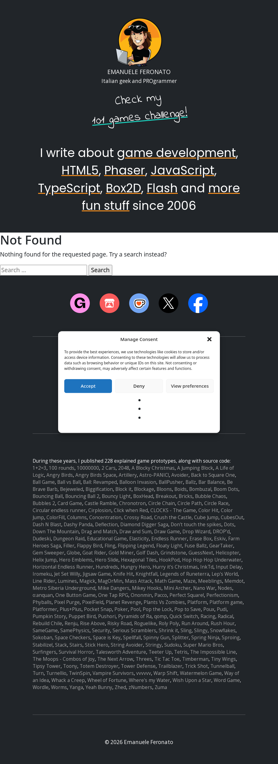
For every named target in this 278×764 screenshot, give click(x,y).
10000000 (88, 468)
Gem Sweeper (48, 553)
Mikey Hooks (146, 588)
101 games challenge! (139, 117)
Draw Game (167, 531)
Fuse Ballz (196, 546)
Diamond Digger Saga (144, 524)
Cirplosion (99, 510)
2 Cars (108, 468)
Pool (135, 609)
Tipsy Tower (47, 666)
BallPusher (171, 482)
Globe (73, 553)
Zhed (120, 687)
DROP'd (221, 531)
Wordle (41, 687)
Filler (68, 546)
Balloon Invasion (137, 482)
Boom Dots (226, 489)
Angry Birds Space (95, 475)
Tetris (181, 652)
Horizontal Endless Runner (63, 567)
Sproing (231, 637)
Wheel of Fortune (106, 680)
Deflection (106, 524)
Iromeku (42, 574)
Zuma (161, 687)
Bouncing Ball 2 (82, 496)
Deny (139, 386)
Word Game (227, 680)
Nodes (225, 588)
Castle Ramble (101, 503)
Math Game (168, 581)
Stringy (153, 645)
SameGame (45, 630)
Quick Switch (183, 616)
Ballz (190, 482)
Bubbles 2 (44, 503)
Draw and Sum (135, 531)
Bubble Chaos (210, 496)
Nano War (204, 588)
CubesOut (232, 517)
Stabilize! (43, 645)
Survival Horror (76, 652)
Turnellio (56, 673)
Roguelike (145, 623)
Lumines (67, 581)
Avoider (180, 475)
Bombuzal (200, 489)
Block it (123, 489)
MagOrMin (110, 581)
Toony (70, 666)
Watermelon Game (201, 673)
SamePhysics (74, 630)
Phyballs (42, 602)
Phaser (124, 170)
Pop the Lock (157, 609)
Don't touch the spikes (196, 524)
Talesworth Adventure (121, 652)
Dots (229, 524)
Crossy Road (138, 517)
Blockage (144, 489)
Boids (180, 489)
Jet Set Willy (67, 574)
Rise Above (92, 623)
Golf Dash (147, 553)
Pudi (222, 609)
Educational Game (107, 538)
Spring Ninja (205, 637)
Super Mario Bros (203, 645)
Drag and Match (99, 531)
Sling (186, 630)
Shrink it (168, 630)
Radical (225, 616)
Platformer (45, 609)
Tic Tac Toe (167, 659)
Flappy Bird (89, 546)
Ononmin (141, 595)
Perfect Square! (186, 595)
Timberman (195, 659)
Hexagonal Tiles (139, 560)
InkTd (206, 567)
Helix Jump (45, 560)
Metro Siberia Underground (64, 588)
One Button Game (75, 595)
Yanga (76, 687)
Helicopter (227, 553)
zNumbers (140, 687)
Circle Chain (161, 503)
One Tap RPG (113, 595)
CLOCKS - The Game (173, 510)
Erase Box (200, 538)
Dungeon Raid (69, 538)
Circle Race (216, 503)
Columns (77, 517)
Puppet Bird (82, 616)
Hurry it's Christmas (175, 567)
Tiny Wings (223, 659)
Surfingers (44, 652)
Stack (61, 645)
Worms (59, 687)
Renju (71, 623)
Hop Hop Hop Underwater (211, 560)
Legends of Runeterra (184, 574)
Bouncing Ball (48, 496)
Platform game (226, 602)
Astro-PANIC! (154, 475)
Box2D (123, 188)
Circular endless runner (59, 510)
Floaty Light (169, 546)
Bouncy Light (116, 496)
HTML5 (80, 170)
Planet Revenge (123, 602)
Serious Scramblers (134, 630)
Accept (88, 386)
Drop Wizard (196, 531)
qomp (160, 616)
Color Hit (208, 510)
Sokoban (42, 637)
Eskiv (220, 538)
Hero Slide (106, 560)
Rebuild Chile (47, 623)
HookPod (169, 560)
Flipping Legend (136, 546)
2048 (123, 468)
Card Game (70, 503)
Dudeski (42, 538)
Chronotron (132, 503)
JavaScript (182, 170)
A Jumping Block (195, 468)
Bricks (186, 496)
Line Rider (44, 581)
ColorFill (55, 517)
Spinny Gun (156, 637)
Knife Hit (123, 574)
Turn (38, 673)
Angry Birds (59, 475)
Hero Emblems (76, 560)
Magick (87, 581)
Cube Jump (206, 517)
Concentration (105, 517)
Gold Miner (121, 553)
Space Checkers (72, 637)
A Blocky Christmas (153, 468)
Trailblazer (170, 666)
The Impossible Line (213, 652)
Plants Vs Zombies (164, 602)
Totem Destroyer (99, 666)
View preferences (190, 386)
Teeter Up (160, 652)
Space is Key (107, 637)
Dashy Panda (78, 524)
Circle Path (189, 503)
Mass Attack (138, 581)
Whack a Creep (68, 680)
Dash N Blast (47, 524)
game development (176, 153)
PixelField (92, 602)
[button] (210, 339)
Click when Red (131, 510)
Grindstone (173, 553)
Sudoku (172, 645)
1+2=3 (39, 468)
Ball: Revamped (100, 482)
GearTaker (221, 546)
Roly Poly (169, 623)
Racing (208, 616)
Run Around (194, 623)
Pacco (160, 595)
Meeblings (210, 581)
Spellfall (132, 637)
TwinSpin (79, 673)
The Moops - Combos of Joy (64, 659)
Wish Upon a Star (192, 680)
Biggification (99, 489)
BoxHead (143, 496)
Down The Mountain (56, 531)
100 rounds (61, 468)
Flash (162, 188)
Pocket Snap (98, 609)
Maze (189, 581)
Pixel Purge (67, 602)
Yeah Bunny (98, 687)
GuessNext (201, 553)
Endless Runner (169, 538)
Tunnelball (222, 666)
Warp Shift (165, 673)
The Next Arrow (115, 659)
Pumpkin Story (49, 616)
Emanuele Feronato (139, 72)
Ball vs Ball (69, 482)
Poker (121, 609)
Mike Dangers (113, 588)
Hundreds (107, 567)
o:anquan (43, 595)
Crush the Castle (173, 517)
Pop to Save (187, 609)
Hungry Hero (135, 567)
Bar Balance (211, 482)
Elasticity (139, 538)
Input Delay (229, 567)
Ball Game (44, 482)
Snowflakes (223, 630)
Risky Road (119, 623)
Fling (110, 546)
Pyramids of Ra (135, 616)
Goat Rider (94, 553)
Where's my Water (149, 680)
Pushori (107, 616)
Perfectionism (222, 595)
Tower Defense (138, 666)
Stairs (76, 645)
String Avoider (127, 645)
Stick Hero (96, 645)
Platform (197, 602)
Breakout (166, 496)
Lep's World (225, 574)
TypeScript (69, 188)
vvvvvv (143, 673)
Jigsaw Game (97, 574)
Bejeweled (71, 489)
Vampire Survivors (113, 673)
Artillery (128, 475)
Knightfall (146, 574)
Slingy (201, 630)
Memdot (234, 581)
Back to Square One (213, 475)
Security (101, 630)
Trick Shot (196, 666)
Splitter (180, 637)
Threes (144, 659)
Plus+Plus (70, 609)
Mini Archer (177, 588)
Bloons (164, 489)
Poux (208, 609)
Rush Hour (223, 623)
